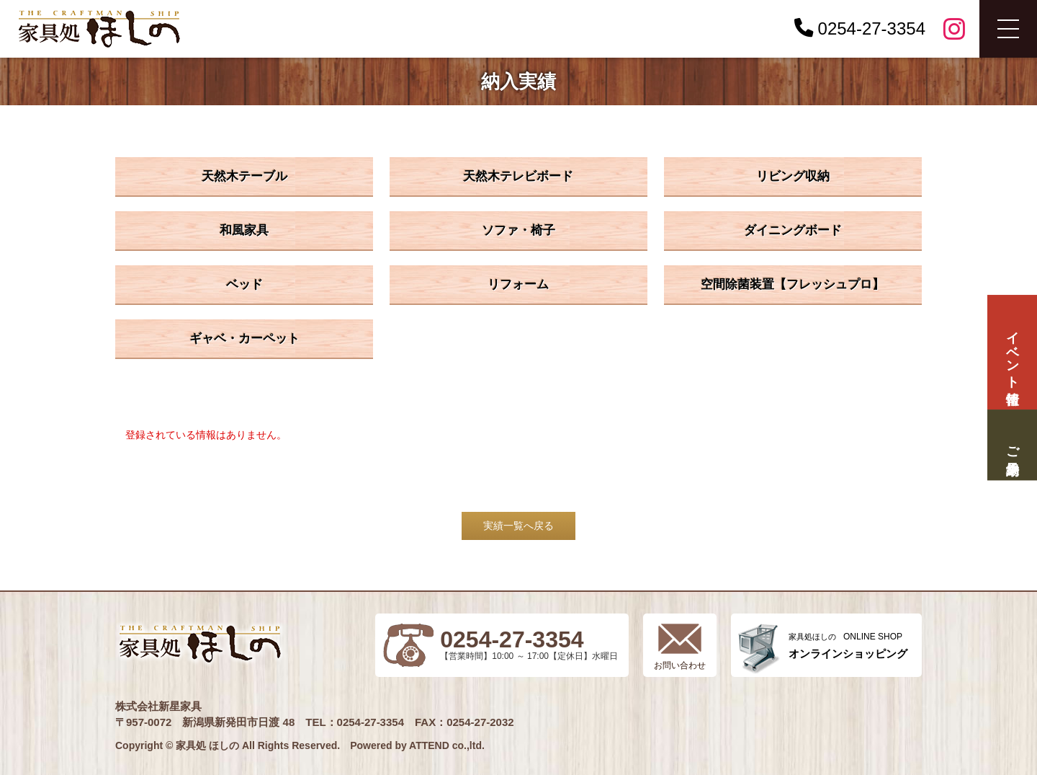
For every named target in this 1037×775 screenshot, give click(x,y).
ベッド (244, 284)
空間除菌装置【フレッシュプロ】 (792, 284)
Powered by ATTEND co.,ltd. (417, 745)
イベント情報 (1012, 352)
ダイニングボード (793, 230)
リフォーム (518, 284)
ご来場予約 (1012, 445)
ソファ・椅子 (518, 230)
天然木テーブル (244, 176)
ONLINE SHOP (848, 646)
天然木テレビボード (518, 176)
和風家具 (244, 230)
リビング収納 (793, 176)
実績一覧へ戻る (518, 525)
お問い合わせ (680, 665)
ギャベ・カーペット (244, 338)
